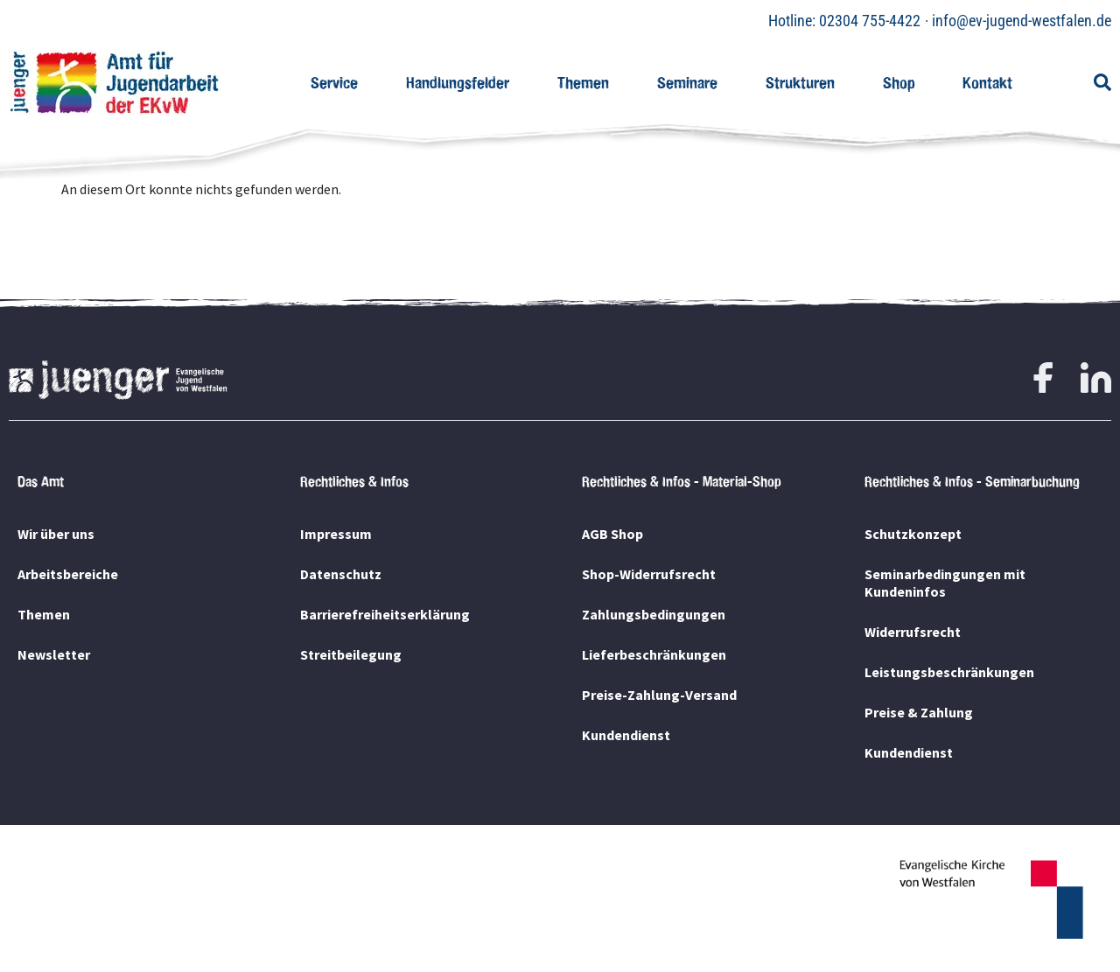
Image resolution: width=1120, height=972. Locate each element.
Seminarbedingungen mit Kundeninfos (945, 582)
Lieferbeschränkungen (654, 654)
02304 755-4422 (869, 20)
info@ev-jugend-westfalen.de (1021, 20)
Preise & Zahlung (918, 712)
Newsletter (54, 654)
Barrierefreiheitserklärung (385, 614)
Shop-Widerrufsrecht (649, 574)
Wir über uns (56, 533)
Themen (583, 83)
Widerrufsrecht (912, 631)
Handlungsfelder (457, 83)
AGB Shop (612, 533)
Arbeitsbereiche (68, 574)
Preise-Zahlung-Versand (659, 694)
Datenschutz (341, 574)
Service (334, 83)
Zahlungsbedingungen (653, 614)
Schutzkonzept (913, 533)
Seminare (687, 83)
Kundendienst (626, 735)
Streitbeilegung (351, 654)
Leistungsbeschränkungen (949, 672)
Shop (898, 83)
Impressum (336, 533)
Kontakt (987, 83)
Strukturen (800, 83)
